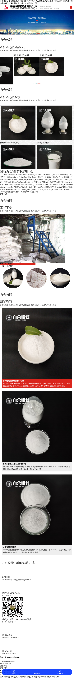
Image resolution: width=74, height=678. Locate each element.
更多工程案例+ (7, 266)
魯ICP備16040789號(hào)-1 (10, 657)
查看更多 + (4, 194)
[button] (34, 33)
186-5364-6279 (6, 264)
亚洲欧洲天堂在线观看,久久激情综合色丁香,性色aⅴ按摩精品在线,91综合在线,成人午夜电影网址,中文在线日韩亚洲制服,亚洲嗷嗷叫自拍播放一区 (36, 2)
